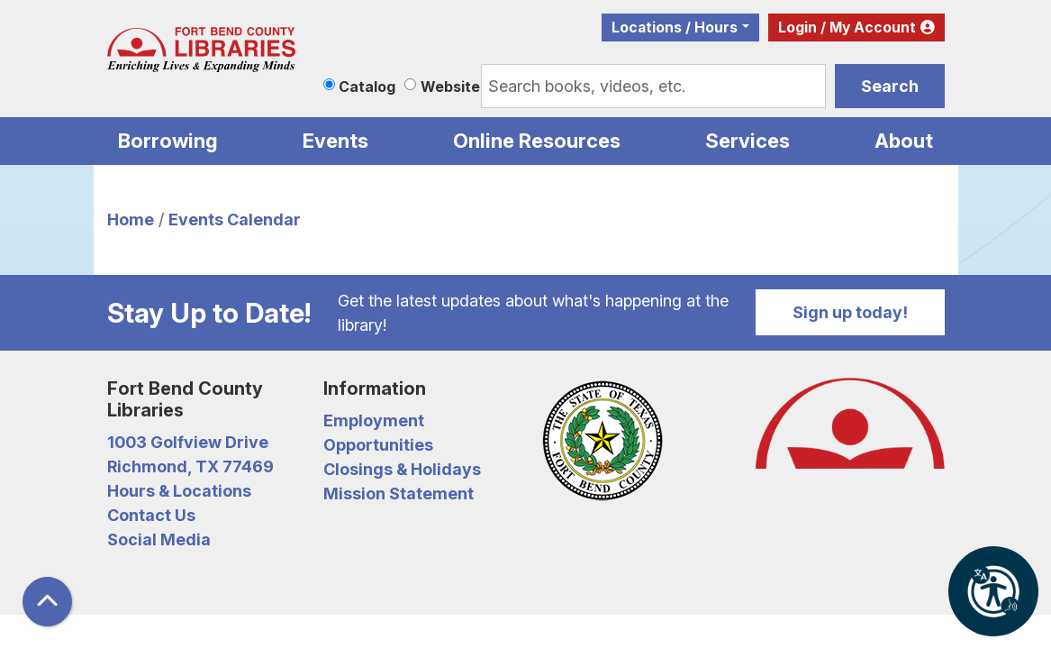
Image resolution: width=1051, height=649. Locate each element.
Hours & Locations (179, 490)
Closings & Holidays (402, 469)
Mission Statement (398, 493)
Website (450, 87)
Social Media (159, 539)
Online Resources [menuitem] (537, 140)
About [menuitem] (903, 140)
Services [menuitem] (747, 140)
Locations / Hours (675, 27)
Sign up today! (850, 312)
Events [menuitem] (335, 140)
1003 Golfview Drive (187, 442)
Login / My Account (847, 27)
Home (130, 219)
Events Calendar (234, 219)
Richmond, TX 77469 (190, 466)
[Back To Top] (47, 601)
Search (890, 86)
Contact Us (151, 515)
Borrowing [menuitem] (168, 140)
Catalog (367, 87)
